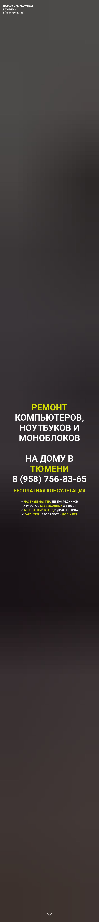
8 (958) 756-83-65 (13, 12)
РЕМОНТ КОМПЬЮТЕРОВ (18, 6)
